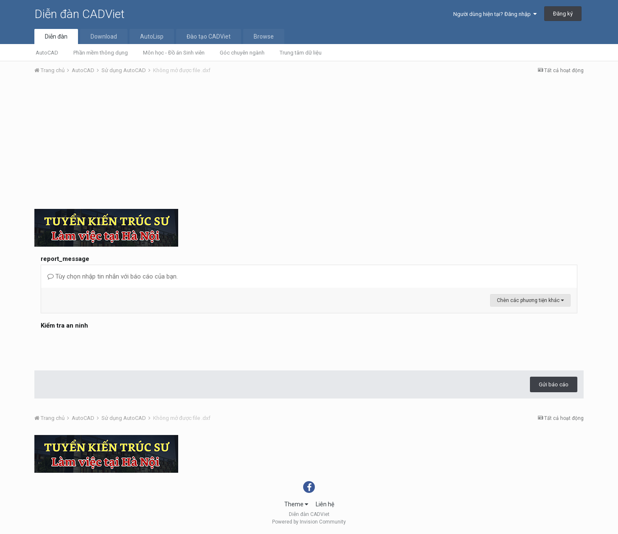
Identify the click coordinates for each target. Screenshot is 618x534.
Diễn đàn (56, 36)
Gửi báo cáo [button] (554, 384)
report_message (65, 259)
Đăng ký (563, 13)
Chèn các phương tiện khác (530, 300)
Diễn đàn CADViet (79, 14)
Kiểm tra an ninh (64, 325)
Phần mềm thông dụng (100, 52)
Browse (264, 36)
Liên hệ (325, 504)
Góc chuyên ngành (242, 52)
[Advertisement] (309, 144)
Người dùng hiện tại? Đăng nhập (495, 14)
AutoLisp (152, 36)
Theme (296, 504)
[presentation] (104, 347)
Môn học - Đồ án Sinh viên (174, 52)
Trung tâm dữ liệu (301, 52)
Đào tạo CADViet (209, 36)
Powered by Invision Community (309, 522)
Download (104, 36)
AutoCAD (47, 52)
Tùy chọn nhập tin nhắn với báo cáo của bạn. (112, 276)
